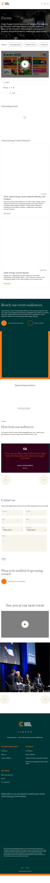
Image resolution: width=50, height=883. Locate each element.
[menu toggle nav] (48, 3)
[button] (6, 480)
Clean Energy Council (24, 871)
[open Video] (25, 64)
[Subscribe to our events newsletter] (14, 581)
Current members (6, 758)
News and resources (7, 775)
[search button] (42, 3)
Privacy (27, 867)
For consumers (5, 782)
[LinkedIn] (23, 732)
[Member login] (45, 3)
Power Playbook (30, 754)
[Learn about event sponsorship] (13, 323)
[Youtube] (28, 732)
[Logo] (25, 724)
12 (13, 87)
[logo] (5, 3)
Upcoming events (15, 44)
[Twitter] (25, 731)
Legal (22, 867)
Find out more (7, 214)
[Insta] (20, 732)
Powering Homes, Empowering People (37, 758)
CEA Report (29, 751)
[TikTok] (31, 732)
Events (3, 778)
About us (3, 754)
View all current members (24, 408)
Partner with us (31, 44)
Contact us (44, 44)
